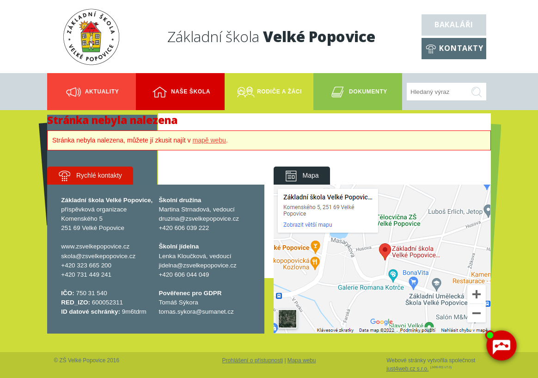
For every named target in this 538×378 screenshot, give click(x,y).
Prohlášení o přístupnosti (252, 360)
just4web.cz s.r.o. (407, 369)
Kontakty (461, 48)
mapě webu (209, 140)
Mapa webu (301, 360)
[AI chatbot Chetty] (501, 345)
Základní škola (271, 36)
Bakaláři (453, 24)
